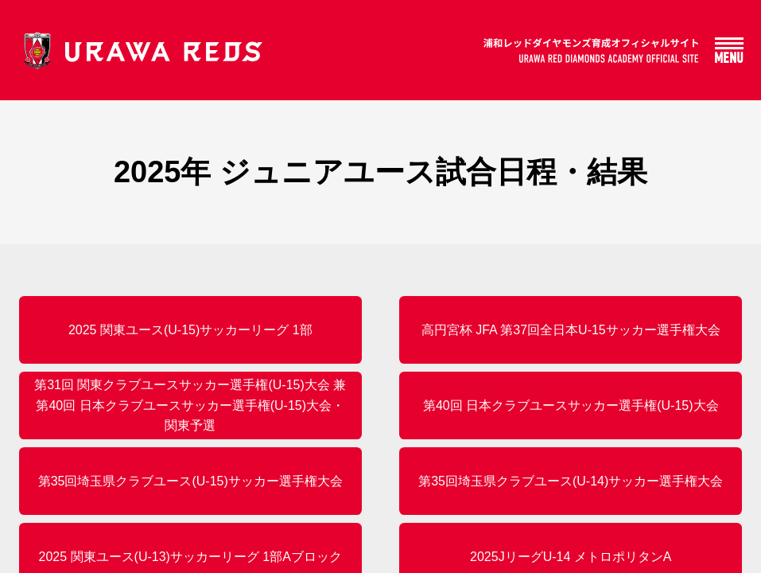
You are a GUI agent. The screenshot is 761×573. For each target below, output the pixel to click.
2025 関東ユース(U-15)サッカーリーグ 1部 (190, 330)
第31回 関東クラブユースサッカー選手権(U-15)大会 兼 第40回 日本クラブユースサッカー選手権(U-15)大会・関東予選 (190, 405)
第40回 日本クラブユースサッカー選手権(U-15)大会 (571, 405)
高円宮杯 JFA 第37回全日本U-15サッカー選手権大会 (570, 330)
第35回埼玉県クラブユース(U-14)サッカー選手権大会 (570, 481)
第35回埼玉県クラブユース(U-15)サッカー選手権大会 (190, 481)
